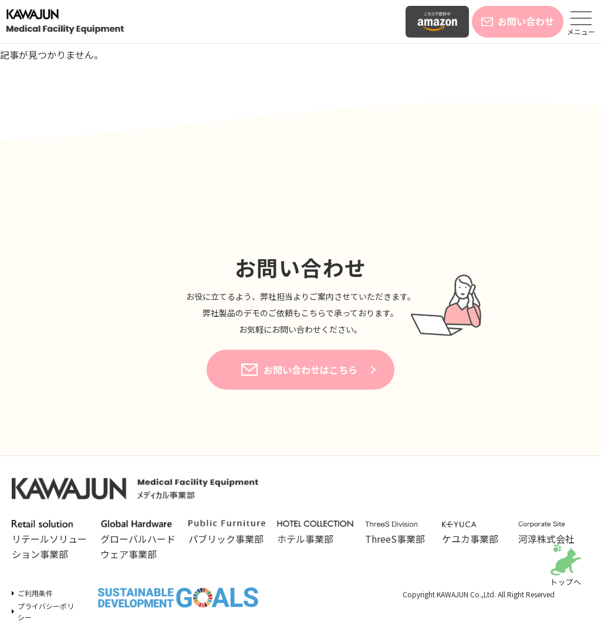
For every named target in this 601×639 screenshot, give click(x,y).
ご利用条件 (35, 593)
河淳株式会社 (550, 533)
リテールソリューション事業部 (50, 540)
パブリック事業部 (226, 533)
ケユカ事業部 (474, 533)
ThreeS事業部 (397, 533)
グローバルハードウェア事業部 (138, 540)
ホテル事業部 (315, 533)
